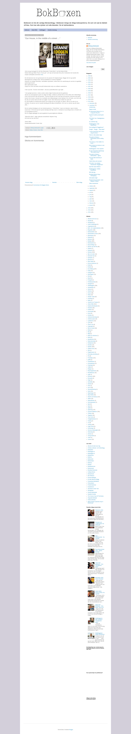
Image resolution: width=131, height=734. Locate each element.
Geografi (90, 283)
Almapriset (90, 222)
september (92, 188)
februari (91, 203)
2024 (89, 80)
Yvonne (89, 439)
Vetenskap (90, 432)
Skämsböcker (91, 400)
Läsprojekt (90, 326)
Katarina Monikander (93, 306)
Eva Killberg (91, 269)
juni (90, 194)
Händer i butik (91, 296)
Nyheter (90, 346)
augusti (91, 190)
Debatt (89, 248)
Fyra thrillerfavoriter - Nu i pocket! (100, 537)
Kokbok (89, 309)
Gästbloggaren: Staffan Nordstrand (94, 169)
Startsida (54, 182)
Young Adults (91, 435)
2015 (89, 99)
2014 (89, 101)
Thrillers (90, 413)
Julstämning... (92, 107)
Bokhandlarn (91, 460)
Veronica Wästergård (93, 430)
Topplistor (90, 415)
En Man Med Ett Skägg (93, 479)
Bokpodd (90, 237)
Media (89, 330)
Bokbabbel (90, 449)
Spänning (90, 409)
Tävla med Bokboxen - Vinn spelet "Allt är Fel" (99, 606)
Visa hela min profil (91, 62)
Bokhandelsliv (91, 231)
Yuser (89, 437)
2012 (89, 210)
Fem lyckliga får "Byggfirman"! (96, 127)
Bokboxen (27, 30)
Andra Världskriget (92, 224)
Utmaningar (90, 428)
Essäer (89, 267)
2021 (89, 86)
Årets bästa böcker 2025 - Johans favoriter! (99, 551)
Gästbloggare (42, 30)
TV (88, 422)
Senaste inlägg (28, 182)
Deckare (35, 130)
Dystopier (90, 257)
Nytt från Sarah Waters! (95, 166)
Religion (90, 369)
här (42, 74)
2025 (89, 78)
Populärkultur (91, 361)
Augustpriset (91, 226)
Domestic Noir (91, 256)
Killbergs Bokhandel (93, 46)
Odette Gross (91, 348)
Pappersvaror (91, 352)
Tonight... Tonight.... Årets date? (97, 129)
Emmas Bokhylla (92, 477)
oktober (91, 186)
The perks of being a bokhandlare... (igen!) (95, 155)
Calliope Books (91, 472)
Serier (89, 391)
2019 (89, 90)
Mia (89, 332)
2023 (89, 82)
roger (89, 374)
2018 (89, 93)
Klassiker (90, 307)
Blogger (71, 729)
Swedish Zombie (92, 494)
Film (89, 276)
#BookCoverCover (92, 218)
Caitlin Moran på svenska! (95, 161)
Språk (89, 407)
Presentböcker (91, 363)
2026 (89, 76)
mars (90, 201)
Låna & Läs (90, 324)
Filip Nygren (91, 274)
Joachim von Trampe (93, 302)
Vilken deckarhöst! (93, 183)
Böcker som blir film (92, 246)
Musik (89, 337)
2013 (89, 208)
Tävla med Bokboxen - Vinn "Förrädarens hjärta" (99, 564)
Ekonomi (90, 259)
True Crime (90, 417)
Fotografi (90, 280)
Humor (89, 293)
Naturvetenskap (91, 341)
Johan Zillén (34, 30)
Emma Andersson (92, 263)
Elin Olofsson (91, 475)
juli (90, 192)
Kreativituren (91, 486)
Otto (89, 350)
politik (89, 359)
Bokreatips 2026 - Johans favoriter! (99, 578)
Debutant (90, 250)
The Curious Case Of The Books (96, 496)
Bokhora (90, 462)
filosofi (89, 278)
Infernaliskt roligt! (93, 178)
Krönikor (90, 315)
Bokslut (89, 464)
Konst (89, 313)
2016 (89, 97)
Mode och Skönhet (92, 335)
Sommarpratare (91, 402)
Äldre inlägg (79, 182)
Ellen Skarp (90, 261)
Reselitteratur (91, 372)
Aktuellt (89, 220)
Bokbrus (90, 457)
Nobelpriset (90, 343)
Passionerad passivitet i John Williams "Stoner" (96, 180)
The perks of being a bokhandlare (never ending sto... (96, 138)
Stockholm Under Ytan (93, 488)
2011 (89, 212)
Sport (89, 406)
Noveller (90, 345)
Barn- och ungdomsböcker (94, 228)
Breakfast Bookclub (92, 470)
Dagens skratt (92, 109)
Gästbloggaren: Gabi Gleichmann (94, 124)
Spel (89, 404)
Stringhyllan (91, 490)
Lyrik (89, 322)
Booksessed (91, 468)
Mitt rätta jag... (92, 172)
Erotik (89, 265)
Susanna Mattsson (92, 411)
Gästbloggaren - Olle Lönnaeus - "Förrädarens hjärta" (99, 620)
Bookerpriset (91, 243)
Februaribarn (91, 483)
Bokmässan (91, 235)
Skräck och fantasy (92, 396)
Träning (89, 420)
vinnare (89, 433)
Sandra (89, 383)
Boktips (31, 130)
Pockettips (90, 358)
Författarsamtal (91, 282)
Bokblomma (91, 455)
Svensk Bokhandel (92, 492)
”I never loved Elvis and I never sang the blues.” (96, 132)
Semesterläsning (92, 389)
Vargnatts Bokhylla (92, 498)
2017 (89, 95)
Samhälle (90, 382)
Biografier (90, 230)
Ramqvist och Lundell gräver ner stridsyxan (99, 524)
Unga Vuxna (91, 426)
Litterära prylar (91, 319)
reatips (89, 367)
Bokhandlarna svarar (93, 233)
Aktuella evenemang (52, 30)
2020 (89, 88)
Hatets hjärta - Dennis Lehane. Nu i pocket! (100, 592)
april (90, 199)
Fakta (89, 270)
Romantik (90, 378)
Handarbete (91, 287)
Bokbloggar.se (91, 453)
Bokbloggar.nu (91, 451)
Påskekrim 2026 (99, 510)
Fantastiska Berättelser (93, 481)
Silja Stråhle (91, 394)
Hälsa (89, 294)
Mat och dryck (91, 328)
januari (91, 205)
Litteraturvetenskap (92, 317)
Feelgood (90, 272)
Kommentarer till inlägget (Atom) (41, 185)
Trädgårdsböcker (92, 419)
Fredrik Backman (92, 485)
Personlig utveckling (93, 354)
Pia (88, 356)
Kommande (90, 311)
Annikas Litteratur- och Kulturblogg (96, 448)
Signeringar (90, 393)
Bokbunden (90, 459)
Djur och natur (91, 254)
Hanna (89, 289)
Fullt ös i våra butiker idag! (95, 135)
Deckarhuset (91, 473)
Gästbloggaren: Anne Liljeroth (96, 148)
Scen (89, 385)
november (92, 105)
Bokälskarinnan (91, 466)
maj (90, 196)
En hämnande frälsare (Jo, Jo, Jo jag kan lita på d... (96, 112)
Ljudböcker (90, 320)
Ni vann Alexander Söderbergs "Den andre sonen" (96, 151)
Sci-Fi (89, 387)
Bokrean (90, 239)
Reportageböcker (92, 370)
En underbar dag (93, 121)
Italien (89, 300)
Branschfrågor (91, 244)
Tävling (89, 424)
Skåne (89, 398)
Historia (90, 291)
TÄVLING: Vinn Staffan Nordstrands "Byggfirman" (96, 164)
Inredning (90, 298)
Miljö (89, 333)
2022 (89, 84)
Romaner (90, 376)
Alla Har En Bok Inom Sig (94, 446)
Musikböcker (91, 339)
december (92, 103)
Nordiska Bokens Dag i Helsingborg (94, 175)
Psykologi (90, 365)
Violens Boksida (92, 499)
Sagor (89, 380)
